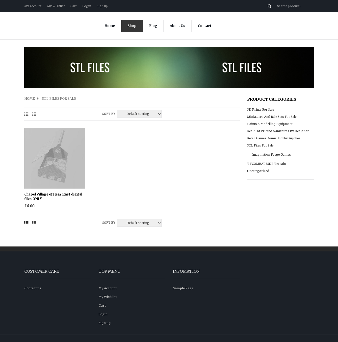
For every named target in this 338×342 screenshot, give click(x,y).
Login (86, 6)
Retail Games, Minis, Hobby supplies (274, 138)
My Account (32, 6)
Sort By (108, 114)
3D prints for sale (260, 109)
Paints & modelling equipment (269, 124)
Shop (132, 26)
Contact (204, 26)
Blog (153, 26)
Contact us (32, 275)
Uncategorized (258, 171)
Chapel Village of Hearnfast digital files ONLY (47, 184)
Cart (73, 6)
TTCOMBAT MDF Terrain (266, 164)
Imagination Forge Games (271, 154)
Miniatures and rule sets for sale (272, 117)
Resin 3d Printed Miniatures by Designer (278, 131)
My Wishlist (56, 6)
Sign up (102, 6)
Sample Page (183, 275)
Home (110, 26)
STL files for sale (260, 145)
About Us (177, 26)
